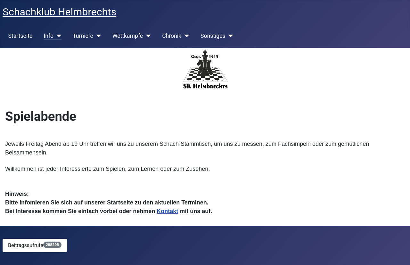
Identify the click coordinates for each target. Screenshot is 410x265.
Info (48, 36)
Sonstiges (213, 36)
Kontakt (167, 211)
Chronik (171, 36)
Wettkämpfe (127, 36)
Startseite (20, 36)
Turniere (83, 36)
